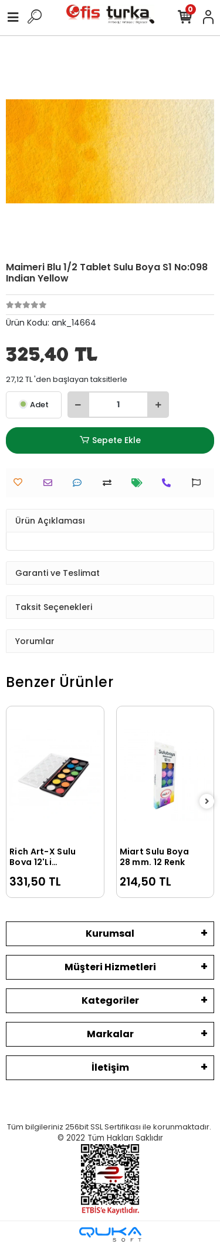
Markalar (110, 1034)
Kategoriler (110, 1000)
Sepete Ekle (109, 440)
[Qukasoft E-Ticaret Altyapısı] (110, 1234)
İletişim (110, 1067)
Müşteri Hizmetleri (110, 967)
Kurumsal (110, 933)
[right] (207, 802)
